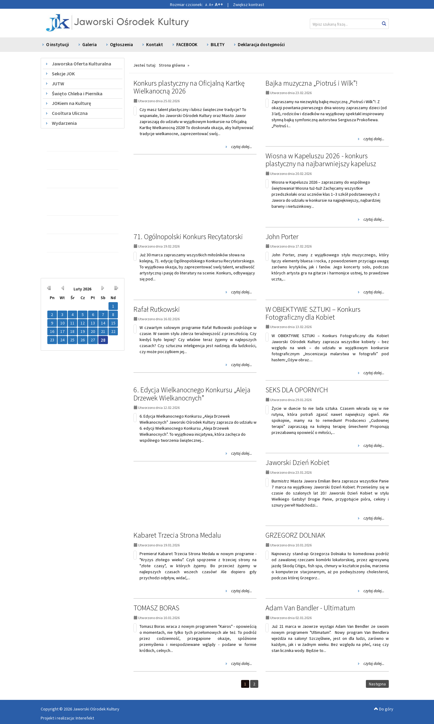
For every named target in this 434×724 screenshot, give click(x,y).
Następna (377, 684)
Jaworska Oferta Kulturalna (81, 64)
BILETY (218, 44)
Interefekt (85, 718)
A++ (219, 4)
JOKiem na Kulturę (71, 103)
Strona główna (172, 65)
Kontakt (154, 44)
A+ (211, 4)
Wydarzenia (64, 123)
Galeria (89, 44)
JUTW (58, 84)
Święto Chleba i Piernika (77, 93)
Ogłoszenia (121, 44)
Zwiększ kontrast (248, 4)
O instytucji (57, 44)
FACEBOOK (186, 44)
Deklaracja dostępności (261, 44)
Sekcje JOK (63, 74)
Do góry (383, 709)
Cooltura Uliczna (70, 113)
